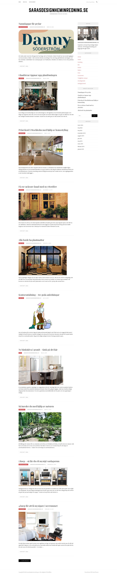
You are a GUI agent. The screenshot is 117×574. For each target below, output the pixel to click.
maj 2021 (80, 130)
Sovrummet (22, 509)
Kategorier (32, 2)
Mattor (21, 243)
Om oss (25, 2)
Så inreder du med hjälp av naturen (36, 406)
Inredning (21, 133)
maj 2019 (80, 141)
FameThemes (95, 572)
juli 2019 (80, 138)
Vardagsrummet (23, 464)
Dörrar (21, 78)
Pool (79, 73)
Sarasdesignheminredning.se (58, 10)
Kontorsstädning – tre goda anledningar (39, 294)
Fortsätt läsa (24, 66)
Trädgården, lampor (83, 78)
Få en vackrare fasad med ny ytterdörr (38, 186)
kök (20, 352)
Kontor (21, 298)
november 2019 (82, 133)
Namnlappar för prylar (30, 23)
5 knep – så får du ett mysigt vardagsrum (39, 461)
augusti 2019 (81, 136)
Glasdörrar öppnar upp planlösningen (38, 75)
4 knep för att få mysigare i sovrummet (38, 505)
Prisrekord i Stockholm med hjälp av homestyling (43, 129)
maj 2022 (80, 128)
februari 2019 (81, 146)
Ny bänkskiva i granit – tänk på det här (38, 349)
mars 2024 (80, 125)
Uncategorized (23, 27)
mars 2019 (80, 144)
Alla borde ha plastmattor (31, 239)
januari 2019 (81, 149)
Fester (79, 59)
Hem (20, 2)
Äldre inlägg (25, 560)
